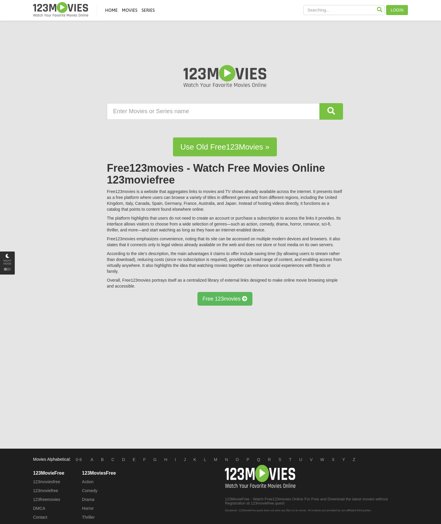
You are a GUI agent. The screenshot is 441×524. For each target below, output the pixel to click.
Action (88, 481)
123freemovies (46, 499)
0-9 (79, 459)
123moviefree (45, 490)
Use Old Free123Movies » (225, 146)
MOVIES (130, 10)
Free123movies (60, 9)
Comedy (89, 490)
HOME (111, 10)
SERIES (148, 10)
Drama (88, 499)
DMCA (39, 508)
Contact (40, 517)
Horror (88, 508)
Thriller (88, 517)
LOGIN (397, 10)
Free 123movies (224, 299)
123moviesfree (46, 481)
